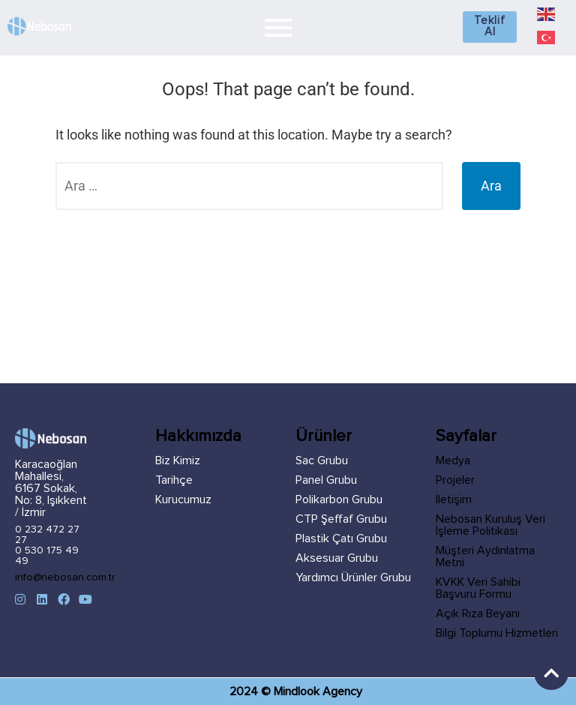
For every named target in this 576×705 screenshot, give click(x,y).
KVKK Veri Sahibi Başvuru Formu (478, 588)
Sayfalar (466, 436)
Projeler (455, 480)
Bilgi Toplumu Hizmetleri (497, 633)
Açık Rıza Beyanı (478, 614)
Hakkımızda (198, 436)
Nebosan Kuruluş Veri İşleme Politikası (490, 525)
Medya (453, 460)
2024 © (252, 692)
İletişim (454, 500)
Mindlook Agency (318, 692)
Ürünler (324, 436)
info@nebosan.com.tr (65, 577)
